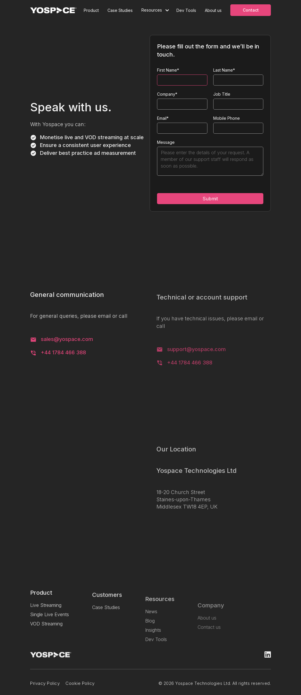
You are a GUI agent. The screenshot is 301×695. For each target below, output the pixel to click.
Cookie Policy (80, 687)
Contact (251, 10)
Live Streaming (45, 608)
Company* (167, 94)
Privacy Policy (45, 687)
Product (91, 10)
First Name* (168, 70)
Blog (150, 631)
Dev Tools (186, 10)
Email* (163, 118)
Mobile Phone (226, 118)
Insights (153, 640)
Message (166, 142)
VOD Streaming (46, 627)
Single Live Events (49, 618)
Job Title (221, 94)
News (151, 621)
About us (213, 10)
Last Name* (224, 70)
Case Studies (120, 10)
